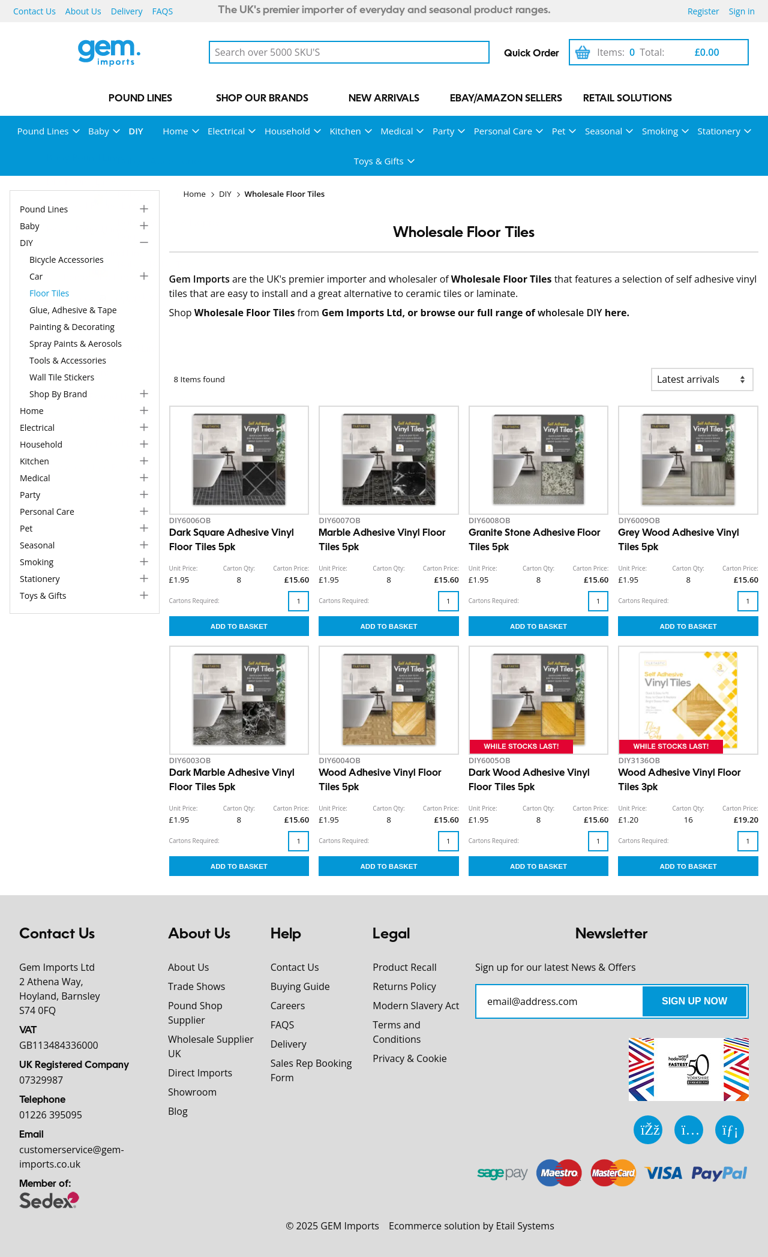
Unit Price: (183, 568)
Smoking (660, 131)
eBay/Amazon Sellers (506, 99)
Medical (396, 131)
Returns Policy (404, 986)
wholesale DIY (570, 312)
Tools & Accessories (67, 360)
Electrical (226, 131)
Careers (288, 1005)
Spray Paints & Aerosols (75, 343)
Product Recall (404, 967)
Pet (559, 131)
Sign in (742, 11)
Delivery (127, 11)
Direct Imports (200, 1072)
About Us (83, 11)
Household (287, 131)
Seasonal (603, 131)
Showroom (192, 1092)
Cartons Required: (194, 600)
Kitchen (345, 131)
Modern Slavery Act (416, 1005)
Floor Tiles (49, 293)
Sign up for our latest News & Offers (555, 967)
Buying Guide (300, 986)
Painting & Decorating (72, 326)
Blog (178, 1111)
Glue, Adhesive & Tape (73, 310)
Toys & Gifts (379, 161)
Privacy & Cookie (410, 1058)
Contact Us (34, 11)
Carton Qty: (239, 568)
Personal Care (503, 131)
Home (175, 131)
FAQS (162, 11)
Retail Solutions (627, 99)
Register (703, 11)
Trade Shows (196, 986)
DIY (135, 131)
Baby (98, 131)
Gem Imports (199, 279)
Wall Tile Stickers (61, 377)
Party (443, 131)
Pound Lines (140, 99)
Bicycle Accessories (66, 259)
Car (36, 276)
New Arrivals (384, 99)
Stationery (719, 131)
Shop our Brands (262, 99)
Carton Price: (291, 568)
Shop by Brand (58, 394)
